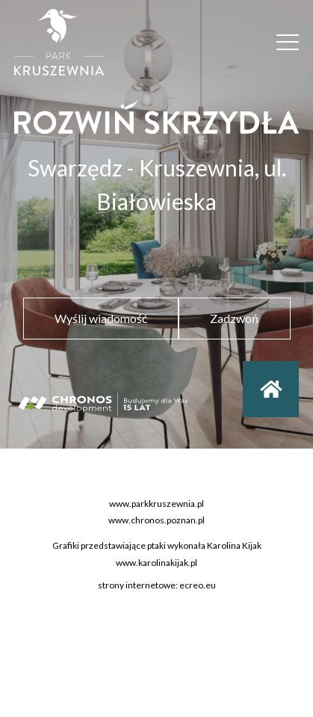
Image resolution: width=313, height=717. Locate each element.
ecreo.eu (197, 586)
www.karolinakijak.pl (156, 563)
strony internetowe (137, 586)
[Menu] (287, 42)
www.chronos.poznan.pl (156, 521)
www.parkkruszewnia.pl (156, 505)
